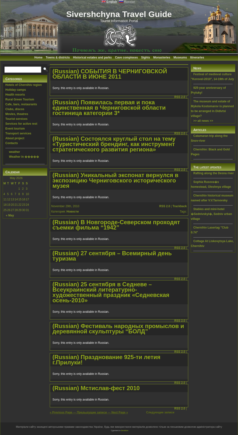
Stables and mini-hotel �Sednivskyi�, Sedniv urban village (211, 214)
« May (10, 215)
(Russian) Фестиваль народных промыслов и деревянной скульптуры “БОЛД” (118, 329)
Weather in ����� (24, 156)
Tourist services (16, 119)
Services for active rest (21, 123)
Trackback (179, 206)
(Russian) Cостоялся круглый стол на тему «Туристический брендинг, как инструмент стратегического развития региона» (114, 144)
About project (14, 138)
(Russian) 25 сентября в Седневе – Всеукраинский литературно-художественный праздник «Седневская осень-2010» (110, 292)
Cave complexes (126, 57)
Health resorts (15, 94)
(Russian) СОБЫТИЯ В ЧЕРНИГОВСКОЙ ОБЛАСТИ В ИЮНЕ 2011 (109, 74)
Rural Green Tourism (19, 99)
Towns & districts (58, 57)
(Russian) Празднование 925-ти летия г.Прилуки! (106, 360)
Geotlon (124, 430)
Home (38, 57)
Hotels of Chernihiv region (23, 85)
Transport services (18, 133)
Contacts (11, 143)
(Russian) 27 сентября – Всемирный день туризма (112, 256)
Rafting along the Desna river (213, 173)
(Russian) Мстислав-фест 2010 (96, 388)
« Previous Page (61, 412)
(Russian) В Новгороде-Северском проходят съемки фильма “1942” (116, 225)
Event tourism (15, 128)
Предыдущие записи (92, 412)
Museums (180, 57)
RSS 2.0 (179, 97)
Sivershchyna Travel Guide (119, 14)
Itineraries (197, 57)
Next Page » (119, 412)
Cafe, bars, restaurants (21, 104)
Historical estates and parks (92, 57)
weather (14, 152)
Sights (145, 57)
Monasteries (161, 57)
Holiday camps (15, 89)
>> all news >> (203, 121)
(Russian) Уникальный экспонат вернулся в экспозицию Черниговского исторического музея (115, 180)
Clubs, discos (14, 109)
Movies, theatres (16, 114)
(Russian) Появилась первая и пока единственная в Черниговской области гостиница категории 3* (109, 107)
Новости (73, 211)
